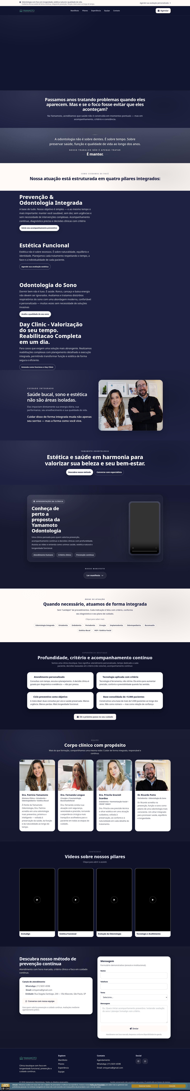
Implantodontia (116, 625)
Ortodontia (63, 625)
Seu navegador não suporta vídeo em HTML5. (144, 528)
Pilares (85, 10)
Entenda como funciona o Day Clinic (38, 367)
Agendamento (103, 1060)
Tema (102, 992)
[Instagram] (138, 1061)
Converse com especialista (109, 472)
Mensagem (105, 1003)
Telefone (104, 981)
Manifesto (75, 10)
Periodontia (90, 625)
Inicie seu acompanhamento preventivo (40, 228)
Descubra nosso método (79, 472)
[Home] (27, 10)
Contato (116, 10)
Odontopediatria (134, 625)
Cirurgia (102, 625)
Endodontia (76, 625)
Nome (103, 971)
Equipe (107, 10)
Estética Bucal (84, 630)
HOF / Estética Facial (102, 630)
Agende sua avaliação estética (36, 266)
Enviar (134, 1028)
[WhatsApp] (145, 1061)
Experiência (96, 10)
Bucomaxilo (150, 625)
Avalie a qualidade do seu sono (36, 314)
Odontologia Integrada (44, 625)
